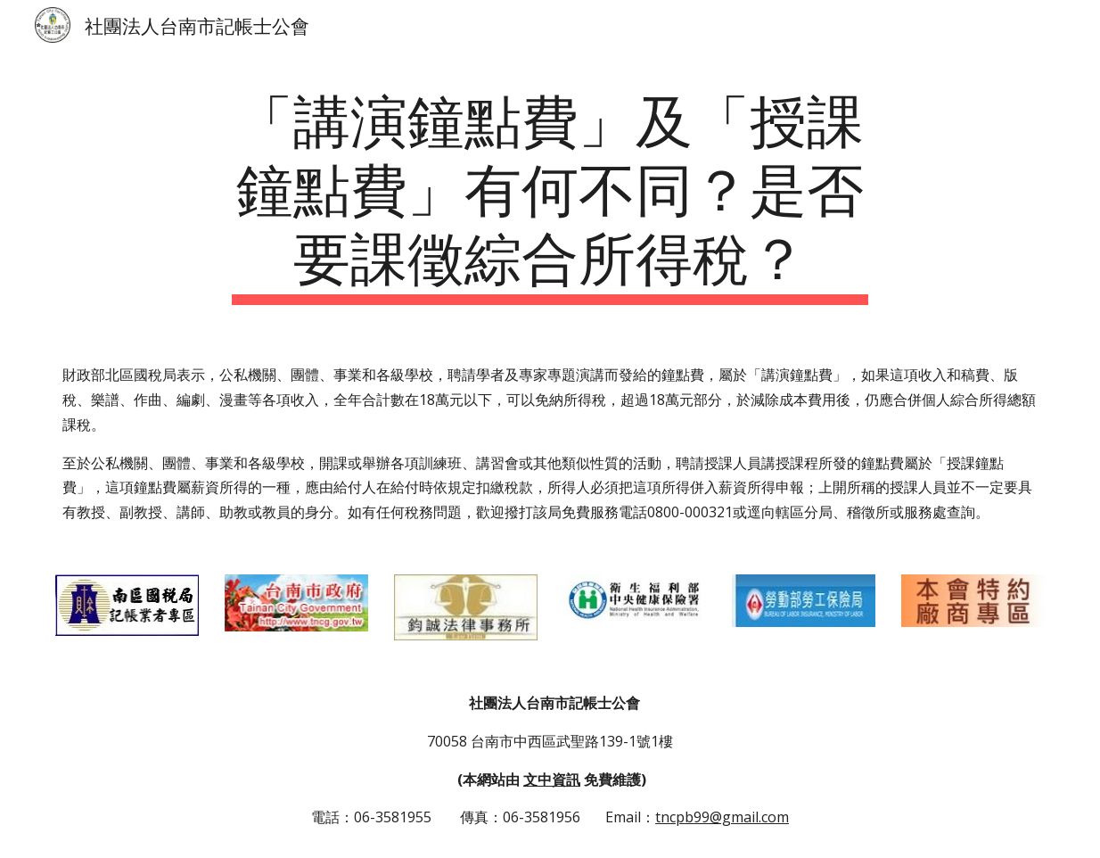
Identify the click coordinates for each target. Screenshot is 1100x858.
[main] (550, 193)
